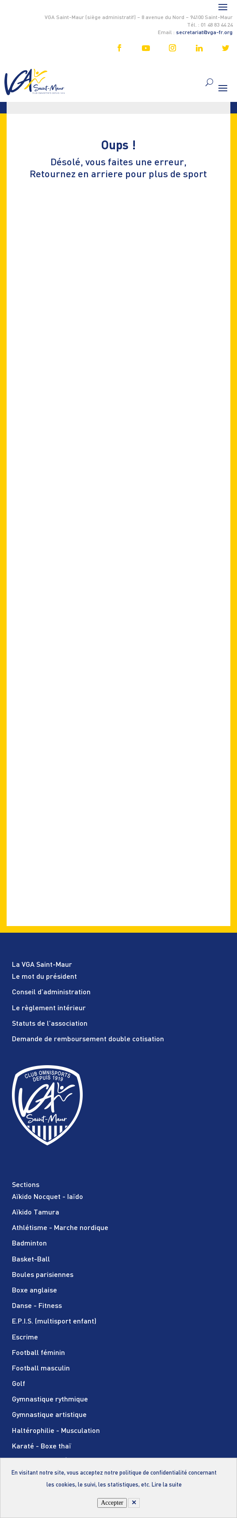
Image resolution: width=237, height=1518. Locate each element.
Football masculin (41, 1368)
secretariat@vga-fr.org (204, 32)
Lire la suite (167, 1485)
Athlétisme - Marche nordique (60, 1228)
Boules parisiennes (42, 1275)
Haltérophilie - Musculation (56, 1431)
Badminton (29, 1243)
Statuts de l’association (50, 1024)
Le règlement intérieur (49, 1008)
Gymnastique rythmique (50, 1399)
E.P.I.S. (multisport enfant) (54, 1321)
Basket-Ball (31, 1259)
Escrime (25, 1337)
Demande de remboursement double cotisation (88, 1039)
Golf (18, 1384)
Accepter (112, 1502)
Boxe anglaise (34, 1290)
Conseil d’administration (51, 992)
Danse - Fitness (37, 1306)
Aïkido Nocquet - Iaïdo (47, 1197)
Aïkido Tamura (35, 1212)
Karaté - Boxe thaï (41, 1446)
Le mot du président (44, 977)
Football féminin (38, 1353)
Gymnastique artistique (49, 1415)
